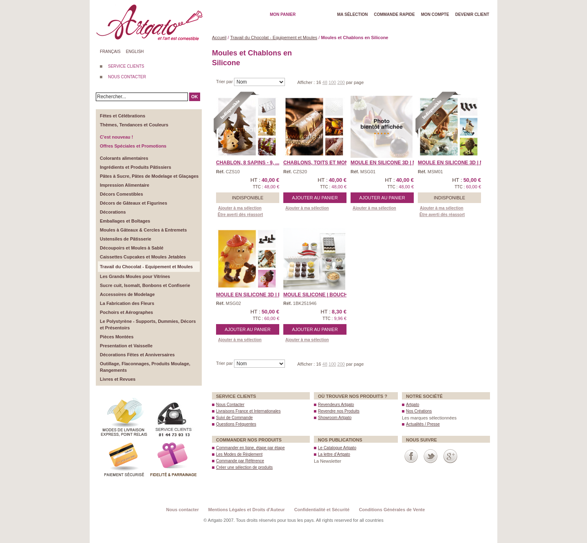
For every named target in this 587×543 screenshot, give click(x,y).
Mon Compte (435, 14)
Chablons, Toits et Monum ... (322, 163)
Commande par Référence (240, 461)
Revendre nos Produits (339, 411)
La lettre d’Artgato (334, 454)
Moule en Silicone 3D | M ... (386, 163)
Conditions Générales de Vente (392, 509)
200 (341, 82)
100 (332, 82)
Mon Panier (283, 14)
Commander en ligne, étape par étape (250, 448)
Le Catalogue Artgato (337, 448)
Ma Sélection (352, 14)
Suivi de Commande (234, 417)
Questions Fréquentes (236, 424)
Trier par (225, 81)
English (135, 51)
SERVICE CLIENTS (126, 66)
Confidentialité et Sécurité (322, 509)
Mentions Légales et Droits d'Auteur (246, 509)
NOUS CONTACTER (127, 77)
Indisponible (247, 197)
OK (194, 96)
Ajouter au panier (315, 197)
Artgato (412, 404)
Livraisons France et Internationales (248, 411)
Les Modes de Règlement (239, 454)
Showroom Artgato (334, 417)
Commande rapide (394, 14)
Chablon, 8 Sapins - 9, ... (247, 163)
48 (324, 82)
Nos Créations (419, 411)
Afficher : (306, 82)
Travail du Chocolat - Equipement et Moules (274, 37)
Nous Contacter (230, 404)
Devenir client (472, 14)
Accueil (219, 37)
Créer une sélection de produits (244, 467)
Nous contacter (182, 509)
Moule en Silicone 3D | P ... (251, 295)
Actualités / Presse (423, 424)
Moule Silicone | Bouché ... (319, 295)
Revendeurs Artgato (336, 404)
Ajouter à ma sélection (240, 208)
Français (110, 51)
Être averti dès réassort (240, 214)
